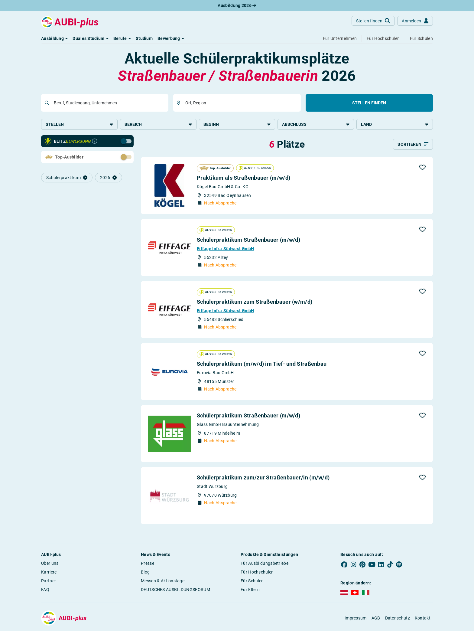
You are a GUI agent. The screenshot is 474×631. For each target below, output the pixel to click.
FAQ (45, 590)
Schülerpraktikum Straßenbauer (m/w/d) (248, 240)
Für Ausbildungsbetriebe (264, 563)
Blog (145, 572)
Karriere (49, 572)
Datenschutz (397, 618)
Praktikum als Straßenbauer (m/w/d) (243, 178)
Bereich (158, 124)
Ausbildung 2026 (237, 5)
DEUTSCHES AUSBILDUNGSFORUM (175, 590)
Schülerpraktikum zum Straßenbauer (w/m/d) (254, 302)
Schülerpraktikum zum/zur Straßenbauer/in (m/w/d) (263, 478)
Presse (147, 563)
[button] (54, 38)
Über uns (49, 563)
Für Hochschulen (257, 572)
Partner (48, 581)
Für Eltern (250, 590)
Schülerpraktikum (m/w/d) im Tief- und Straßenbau (261, 364)
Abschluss (315, 124)
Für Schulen (252, 581)
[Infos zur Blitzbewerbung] (94, 141)
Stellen (79, 124)
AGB (376, 618)
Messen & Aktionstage (162, 581)
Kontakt (422, 618)
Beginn (237, 124)
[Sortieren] (413, 144)
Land (394, 124)
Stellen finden (369, 102)
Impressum (356, 618)
